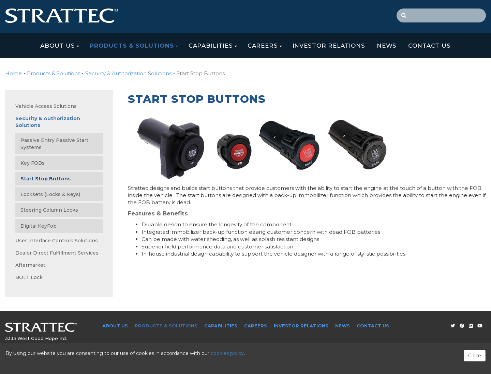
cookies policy (227, 353)
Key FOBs (32, 163)
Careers (263, 45)
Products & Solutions (132, 45)
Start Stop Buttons (45, 179)
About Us (57, 45)
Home (13, 73)
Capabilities (211, 45)
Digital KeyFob (38, 226)
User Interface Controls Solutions (56, 241)
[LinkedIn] (471, 325)
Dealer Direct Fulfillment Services (57, 253)
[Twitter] (452, 325)
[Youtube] (479, 325)
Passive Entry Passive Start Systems (54, 143)
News (387, 45)
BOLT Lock (29, 277)
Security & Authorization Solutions (128, 73)
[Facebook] (462, 325)
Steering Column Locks (49, 210)
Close (474, 356)
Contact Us (429, 45)
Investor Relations (329, 45)
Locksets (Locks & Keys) (50, 194)
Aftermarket (30, 265)
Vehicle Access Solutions (46, 106)
